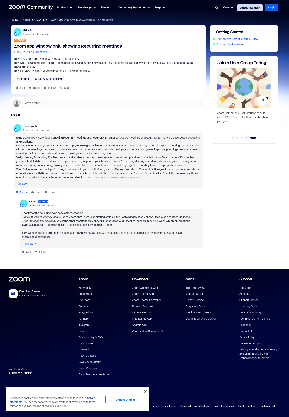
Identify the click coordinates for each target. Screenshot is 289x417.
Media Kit (83, 349)
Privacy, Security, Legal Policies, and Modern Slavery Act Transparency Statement (258, 354)
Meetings (41, 19)
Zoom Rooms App (143, 294)
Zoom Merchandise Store (93, 374)
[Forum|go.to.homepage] (31, 7)
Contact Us (246, 331)
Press (81, 331)
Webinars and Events (198, 312)
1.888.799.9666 (20, 373)
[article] (108, 159)
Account (244, 294)
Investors (83, 325)
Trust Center (169, 406)
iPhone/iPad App (142, 318)
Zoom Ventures (87, 368)
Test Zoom (245, 288)
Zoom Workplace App (145, 288)
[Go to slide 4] (246, 137)
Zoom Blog (84, 288)
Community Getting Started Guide (237, 39)
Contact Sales (194, 294)
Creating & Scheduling (48, 78)
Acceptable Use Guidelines (194, 406)
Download (140, 279)
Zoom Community (250, 312)
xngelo (27, 30)
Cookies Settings (246, 406)
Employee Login (267, 406)
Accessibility (246, 337)
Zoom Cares (85, 343)
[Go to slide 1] (232, 137)
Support (245, 279)
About (83, 279)
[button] (43, 52)
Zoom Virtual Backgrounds (148, 331)
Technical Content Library (254, 318)
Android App (139, 325)
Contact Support (250, 7)
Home (14, 19)
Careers (83, 306)
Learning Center (249, 306)
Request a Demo (196, 306)
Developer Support (250, 343)
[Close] (145, 391)
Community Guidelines (230, 44)
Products (27, 19)
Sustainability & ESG (90, 337)
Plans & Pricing (195, 300)
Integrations (23, 78)
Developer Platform (90, 362)
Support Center (248, 300)
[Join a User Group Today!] (244, 98)
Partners (83, 318)
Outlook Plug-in (141, 312)
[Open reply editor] (108, 103)
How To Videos (87, 355)
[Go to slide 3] (242, 137)
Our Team (84, 300)
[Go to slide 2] (237, 137)
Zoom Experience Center (201, 318)
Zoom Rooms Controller (146, 300)
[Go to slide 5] (253, 137)
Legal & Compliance (223, 406)
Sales (190, 279)
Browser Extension (143, 306)
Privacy (155, 406)
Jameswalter (31, 126)
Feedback (245, 325)
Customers (85, 294)
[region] (77, 399)
